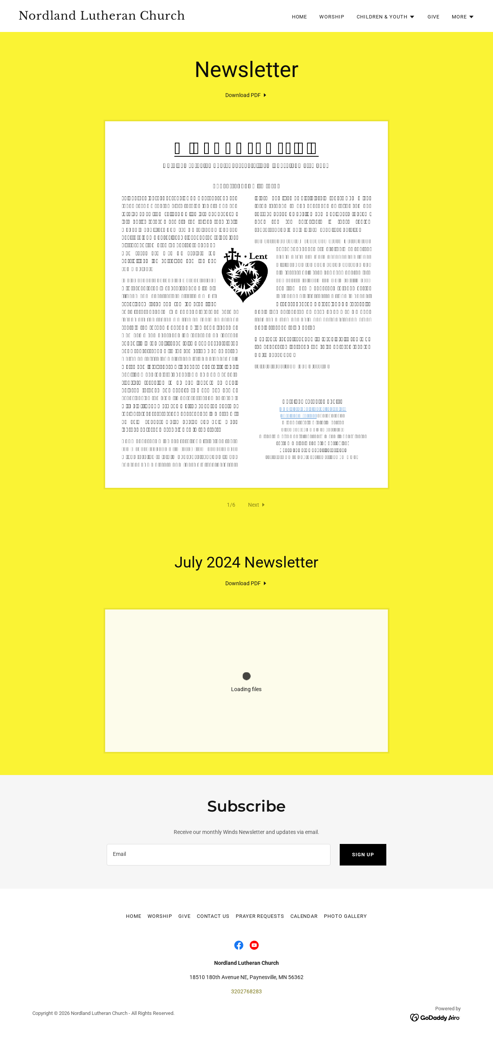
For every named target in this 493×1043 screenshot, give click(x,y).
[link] (129, 18)
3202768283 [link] (246, 991)
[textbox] (218, 855)
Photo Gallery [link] (345, 916)
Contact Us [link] (213, 916)
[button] (386, 17)
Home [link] (299, 17)
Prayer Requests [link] (260, 916)
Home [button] (133, 916)
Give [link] (434, 17)
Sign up (363, 854)
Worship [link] (331, 17)
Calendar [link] (304, 916)
